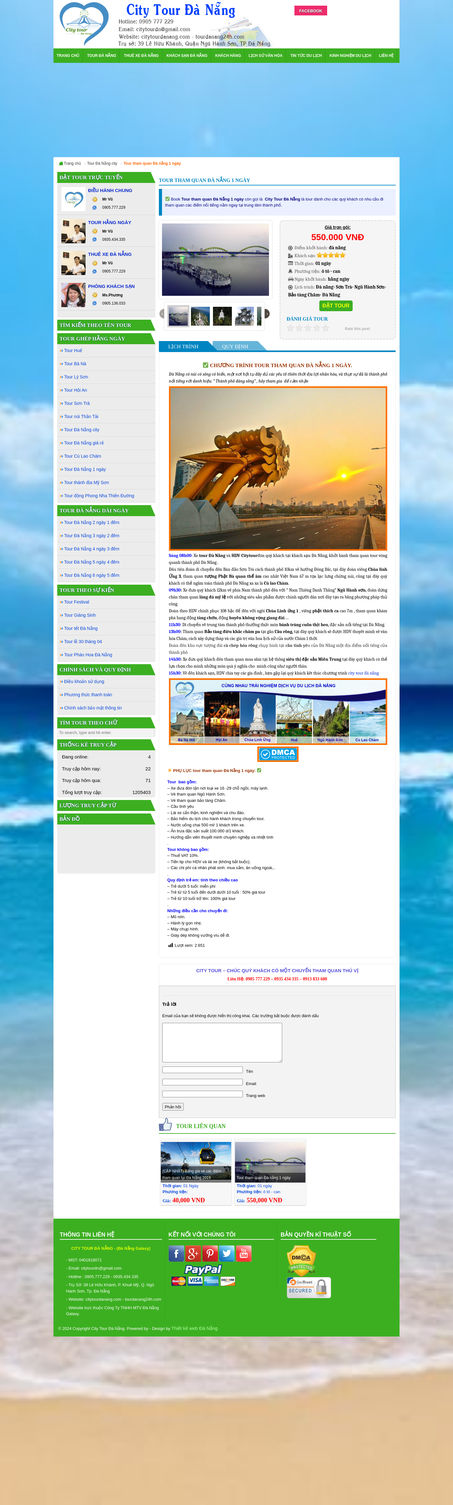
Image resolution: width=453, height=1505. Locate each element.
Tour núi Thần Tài (81, 416)
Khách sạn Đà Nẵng (186, 55)
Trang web (255, 1095)
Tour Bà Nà (75, 363)
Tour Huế (73, 350)
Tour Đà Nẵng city (81, 429)
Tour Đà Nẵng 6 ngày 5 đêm (91, 575)
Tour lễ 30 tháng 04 (83, 641)
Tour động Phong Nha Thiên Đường (99, 495)
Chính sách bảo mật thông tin (93, 707)
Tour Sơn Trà (77, 403)
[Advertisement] (226, 110)
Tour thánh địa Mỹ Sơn (86, 482)
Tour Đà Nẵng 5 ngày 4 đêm (91, 562)
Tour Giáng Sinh (80, 615)
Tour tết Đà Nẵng (81, 628)
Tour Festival (76, 601)
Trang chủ (68, 55)
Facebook (310, 10)
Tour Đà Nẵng (101, 55)
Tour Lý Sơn (76, 376)
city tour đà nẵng (363, 673)
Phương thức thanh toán (88, 694)
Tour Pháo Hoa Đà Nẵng (88, 654)
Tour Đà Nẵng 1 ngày (85, 469)
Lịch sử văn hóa (266, 55)
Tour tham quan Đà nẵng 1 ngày (264, 1178)
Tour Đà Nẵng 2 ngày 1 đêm (91, 522)
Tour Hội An (75, 390)
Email (251, 1083)
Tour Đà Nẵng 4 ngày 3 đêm (91, 548)
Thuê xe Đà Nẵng (141, 55)
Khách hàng (228, 55)
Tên (249, 1071)
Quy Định (235, 347)
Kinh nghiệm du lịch (350, 55)
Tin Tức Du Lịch (306, 55)
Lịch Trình (183, 347)
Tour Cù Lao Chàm (82, 456)
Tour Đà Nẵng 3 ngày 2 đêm (91, 535)
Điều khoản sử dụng (84, 681)
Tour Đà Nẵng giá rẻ (84, 442)
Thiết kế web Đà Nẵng (194, 1328)
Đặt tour (336, 306)
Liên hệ (386, 55)
